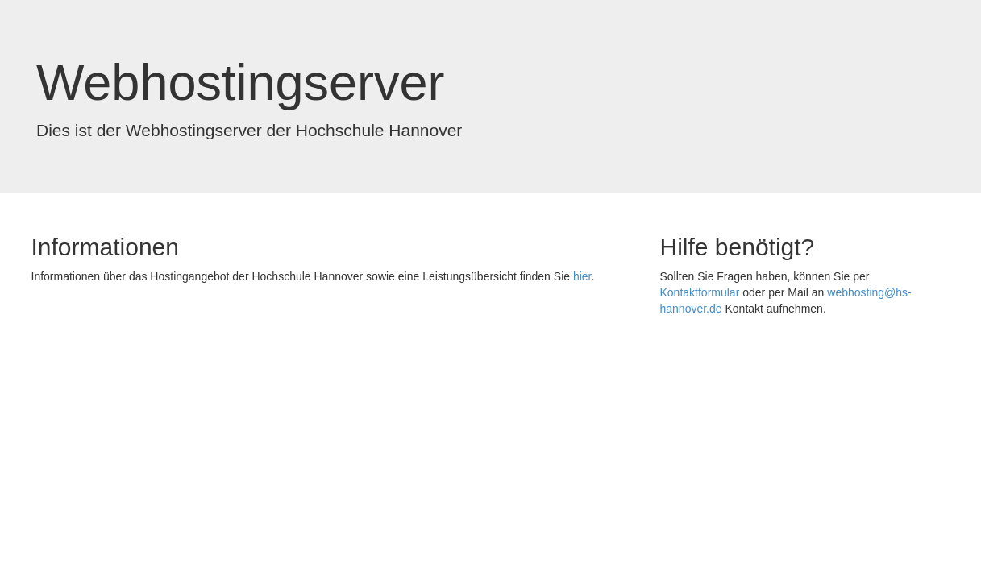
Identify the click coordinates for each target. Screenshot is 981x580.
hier (582, 276)
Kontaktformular (700, 292)
